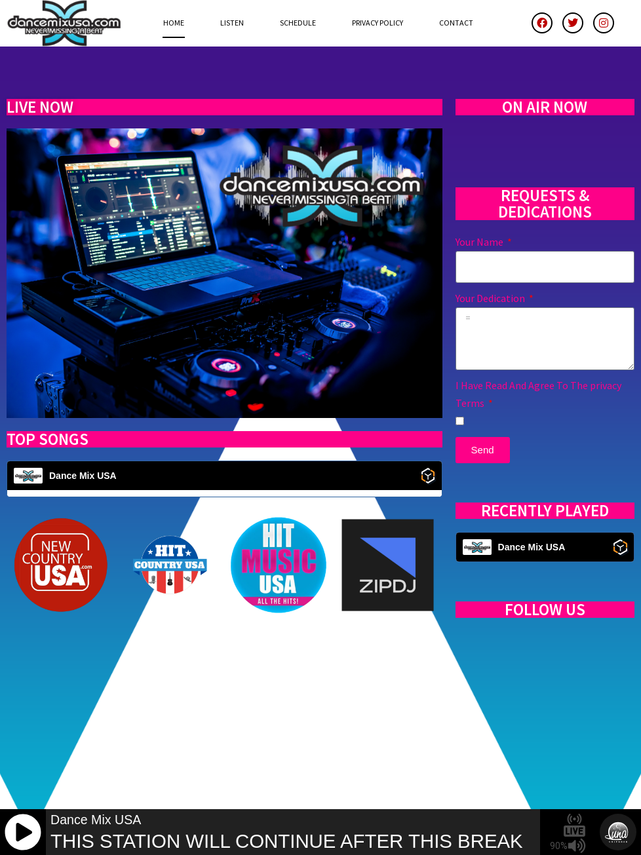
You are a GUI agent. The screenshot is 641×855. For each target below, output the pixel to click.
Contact (456, 23)
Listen (232, 23)
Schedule (298, 23)
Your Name (480, 241)
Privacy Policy (377, 23)
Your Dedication (491, 298)
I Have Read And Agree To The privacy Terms (538, 394)
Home (173, 23)
